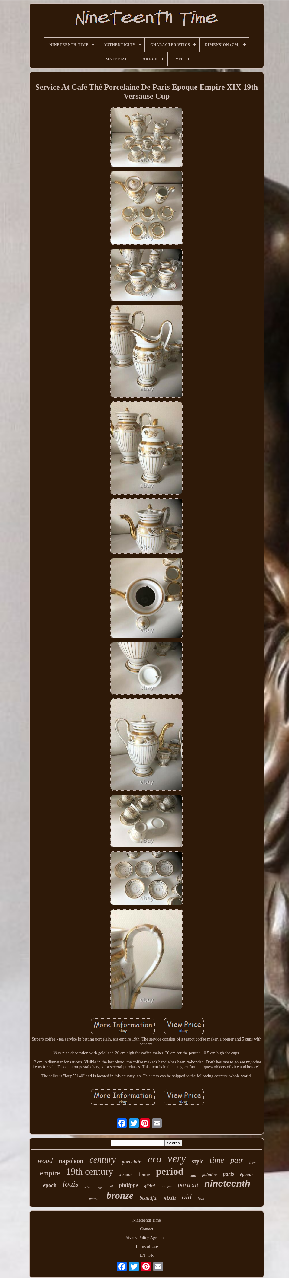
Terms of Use (146, 1246)
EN (142, 1255)
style (198, 1161)
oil (111, 1186)
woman (95, 1198)
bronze (119, 1195)
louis (71, 1183)
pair (236, 1160)
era (154, 1159)
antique (166, 1186)
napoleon (71, 1161)
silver (88, 1187)
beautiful (148, 1198)
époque (246, 1174)
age (100, 1187)
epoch (50, 1185)
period (170, 1171)
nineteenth (227, 1183)
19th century (89, 1171)
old (187, 1197)
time (216, 1160)
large (193, 1175)
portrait (188, 1184)
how (252, 1162)
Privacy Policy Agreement (147, 1237)
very (176, 1159)
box (201, 1198)
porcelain (132, 1162)
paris (228, 1174)
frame (144, 1174)
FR (151, 1255)
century (102, 1160)
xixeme (125, 1174)
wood (45, 1161)
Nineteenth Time (146, 1220)
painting (209, 1174)
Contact (146, 1229)
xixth (170, 1197)
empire (50, 1173)
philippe (128, 1185)
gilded (149, 1186)
